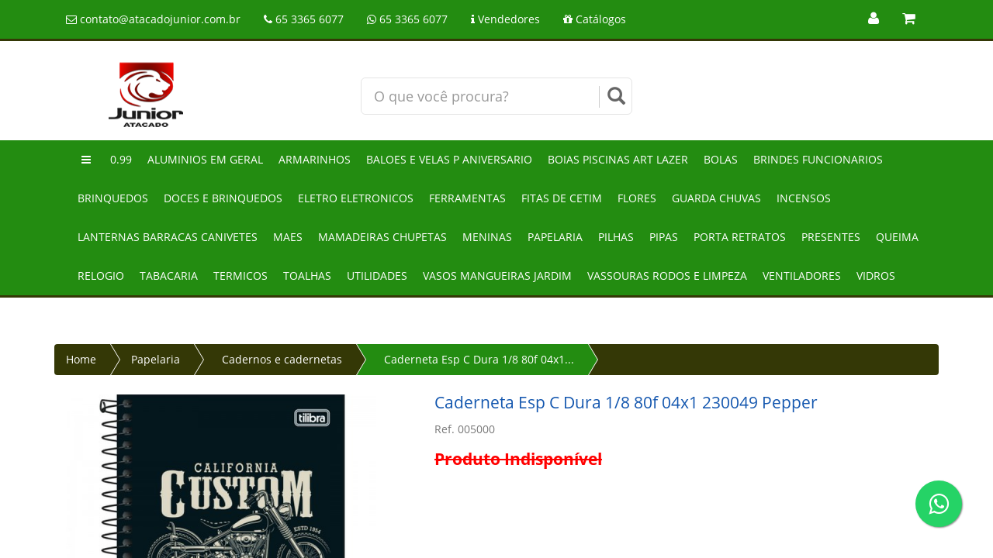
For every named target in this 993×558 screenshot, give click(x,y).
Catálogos (594, 19)
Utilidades (377, 275)
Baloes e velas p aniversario (449, 159)
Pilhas (616, 236)
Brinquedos (113, 198)
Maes (288, 236)
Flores (637, 198)
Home (81, 359)
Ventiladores (802, 275)
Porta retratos (740, 236)
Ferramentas (467, 198)
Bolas (721, 159)
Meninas (487, 236)
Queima (897, 236)
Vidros (875, 275)
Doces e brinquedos (223, 198)
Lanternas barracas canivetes (168, 236)
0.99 (121, 159)
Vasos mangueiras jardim (497, 275)
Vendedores (505, 19)
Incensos (804, 198)
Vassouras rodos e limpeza (667, 275)
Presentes (830, 236)
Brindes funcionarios (818, 159)
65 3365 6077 (304, 19)
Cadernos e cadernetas (282, 359)
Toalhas (307, 275)
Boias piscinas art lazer (618, 159)
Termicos (240, 275)
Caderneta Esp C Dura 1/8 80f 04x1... (479, 359)
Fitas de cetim (561, 198)
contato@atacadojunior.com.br (153, 19)
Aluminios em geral (205, 159)
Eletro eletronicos (355, 198)
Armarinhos (315, 159)
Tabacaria (169, 275)
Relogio (101, 275)
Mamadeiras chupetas (382, 236)
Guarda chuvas (716, 198)
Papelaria (555, 236)
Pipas (663, 236)
